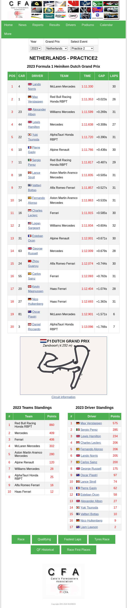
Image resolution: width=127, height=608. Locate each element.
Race (21, 539)
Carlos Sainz (88, 462)
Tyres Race (102, 539)
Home (8, 25)
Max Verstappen (91, 423)
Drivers (71, 25)
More (7, 34)
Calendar (106, 25)
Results (54, 25)
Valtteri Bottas (89, 514)
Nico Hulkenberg (91, 520)
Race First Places (78, 549)
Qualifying (44, 539)
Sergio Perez (89, 429)
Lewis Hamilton (91, 436)
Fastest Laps (72, 539)
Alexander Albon (92, 501)
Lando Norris (89, 455)
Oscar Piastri (89, 475)
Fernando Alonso (91, 449)
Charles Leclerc (90, 442)
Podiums (88, 25)
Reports (38, 25)
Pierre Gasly (88, 488)
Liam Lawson (89, 527)
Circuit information (63, 397)
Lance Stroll (88, 481)
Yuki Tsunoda (89, 507)
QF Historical (45, 549)
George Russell (91, 468)
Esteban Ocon (89, 494)
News (23, 25)
